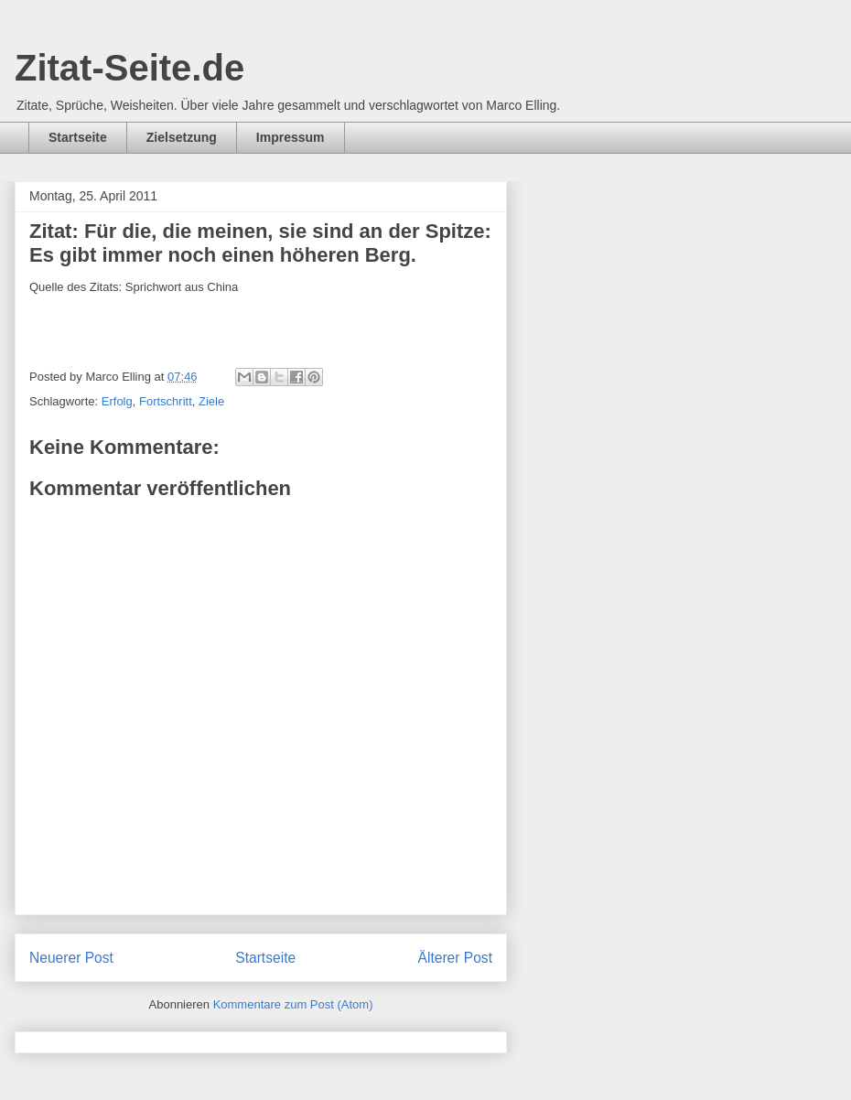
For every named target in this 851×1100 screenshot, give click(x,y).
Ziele (211, 401)
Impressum (290, 137)
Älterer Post (455, 957)
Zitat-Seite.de (129, 68)
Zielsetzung (181, 137)
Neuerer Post (71, 957)
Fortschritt (165, 401)
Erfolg (117, 401)
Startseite (77, 137)
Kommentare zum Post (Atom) (293, 1004)
